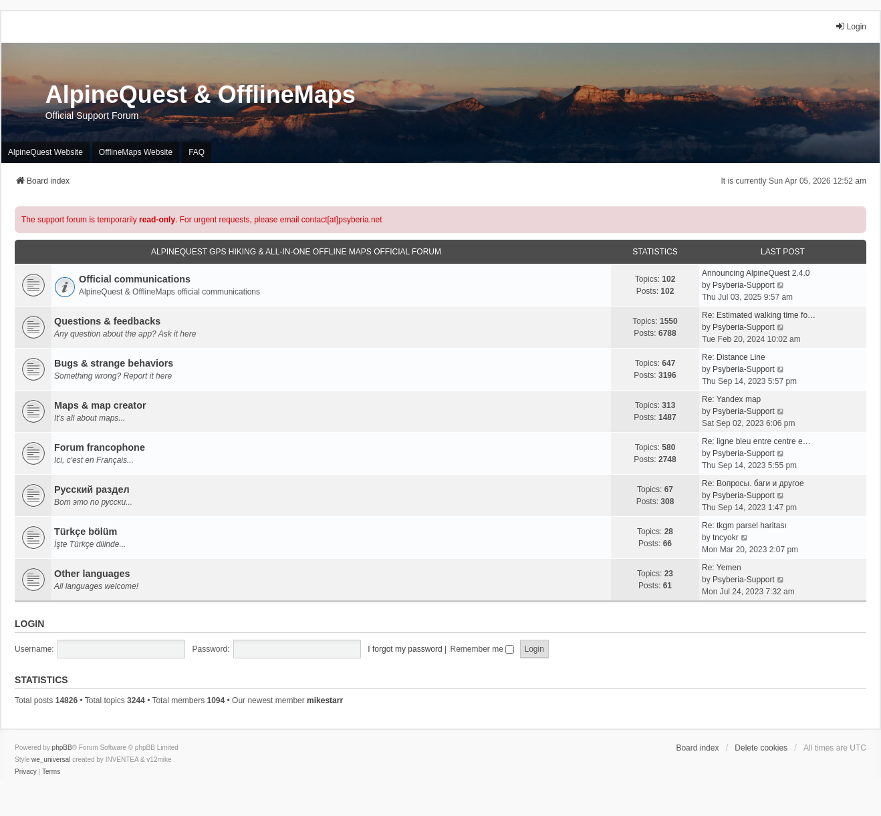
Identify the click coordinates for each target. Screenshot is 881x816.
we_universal (50, 759)
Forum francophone (99, 447)
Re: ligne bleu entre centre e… (756, 441)
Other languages (92, 573)
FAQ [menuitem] (196, 152)
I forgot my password (405, 649)
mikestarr (325, 700)
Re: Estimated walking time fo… (758, 315)
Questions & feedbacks (107, 321)
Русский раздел (92, 489)
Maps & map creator (100, 405)
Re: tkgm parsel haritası (744, 525)
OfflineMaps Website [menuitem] (135, 152)
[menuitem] (26, 772)
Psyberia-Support (744, 285)
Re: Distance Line (733, 357)
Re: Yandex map (731, 399)
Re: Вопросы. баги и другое (753, 483)
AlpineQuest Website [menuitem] (45, 152)
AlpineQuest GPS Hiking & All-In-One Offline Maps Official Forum (296, 251)
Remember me (482, 649)
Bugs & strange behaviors (113, 363)
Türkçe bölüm (85, 531)
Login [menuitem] (850, 26)
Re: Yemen (721, 567)
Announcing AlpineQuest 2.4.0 (755, 273)
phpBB (62, 747)
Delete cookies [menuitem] (761, 748)
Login (29, 623)
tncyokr (726, 537)
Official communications (135, 279)
